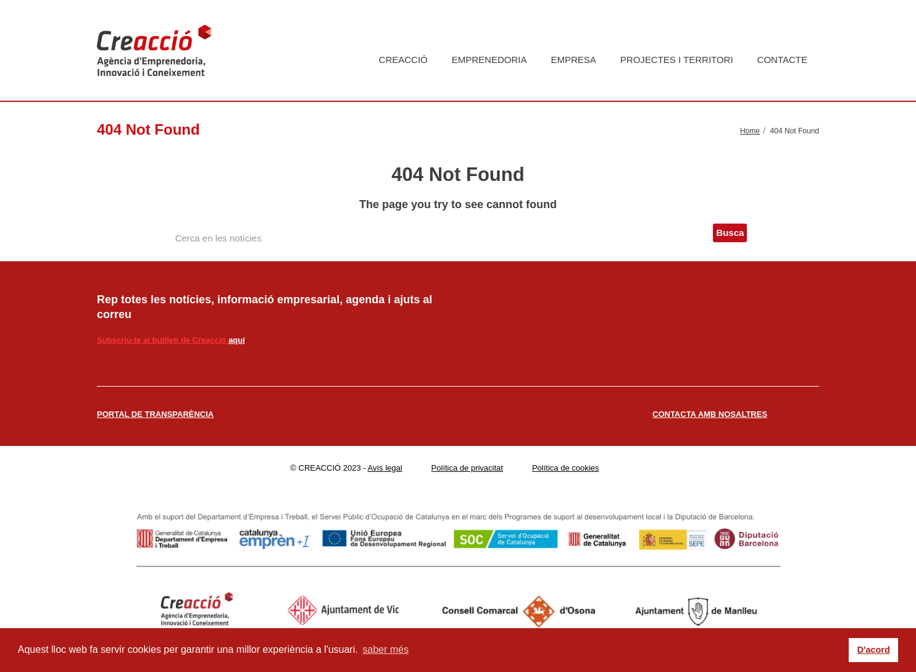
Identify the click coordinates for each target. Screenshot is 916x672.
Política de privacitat (467, 467)
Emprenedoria (489, 59)
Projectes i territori (676, 59)
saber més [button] (385, 649)
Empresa (573, 59)
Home (750, 131)
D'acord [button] (873, 650)
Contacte (782, 59)
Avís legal (385, 467)
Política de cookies (565, 467)
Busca (730, 232)
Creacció (403, 59)
